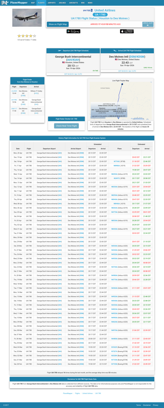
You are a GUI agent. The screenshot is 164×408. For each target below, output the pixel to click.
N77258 (114, 360)
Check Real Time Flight (66, 126)
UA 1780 (100, 14)
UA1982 (14, 100)
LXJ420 (14, 91)
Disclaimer (148, 405)
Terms (139, 405)
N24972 (117, 178)
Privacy (157, 405)
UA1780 (98, 393)
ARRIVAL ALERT (148, 24)
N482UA (114, 309)
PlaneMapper (68, 393)
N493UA (114, 258)
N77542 (117, 161)
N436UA (114, 288)
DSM (23, 96)
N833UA (114, 187)
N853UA (114, 220)
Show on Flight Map (58, 24)
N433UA (114, 305)
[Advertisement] (100, 41)
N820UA (114, 174)
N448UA (114, 339)
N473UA (114, 267)
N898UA (117, 166)
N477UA (114, 212)
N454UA (114, 246)
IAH (36, 104)
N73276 (114, 351)
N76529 (114, 347)
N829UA (114, 195)
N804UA (114, 199)
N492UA (114, 296)
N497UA (114, 330)
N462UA (114, 322)
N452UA (114, 254)
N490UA (114, 318)
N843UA (114, 229)
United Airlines (105, 10)
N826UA (114, 208)
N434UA (114, 250)
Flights (77, 393)
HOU (36, 93)
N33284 (114, 356)
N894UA (117, 204)
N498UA (114, 275)
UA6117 (14, 109)
